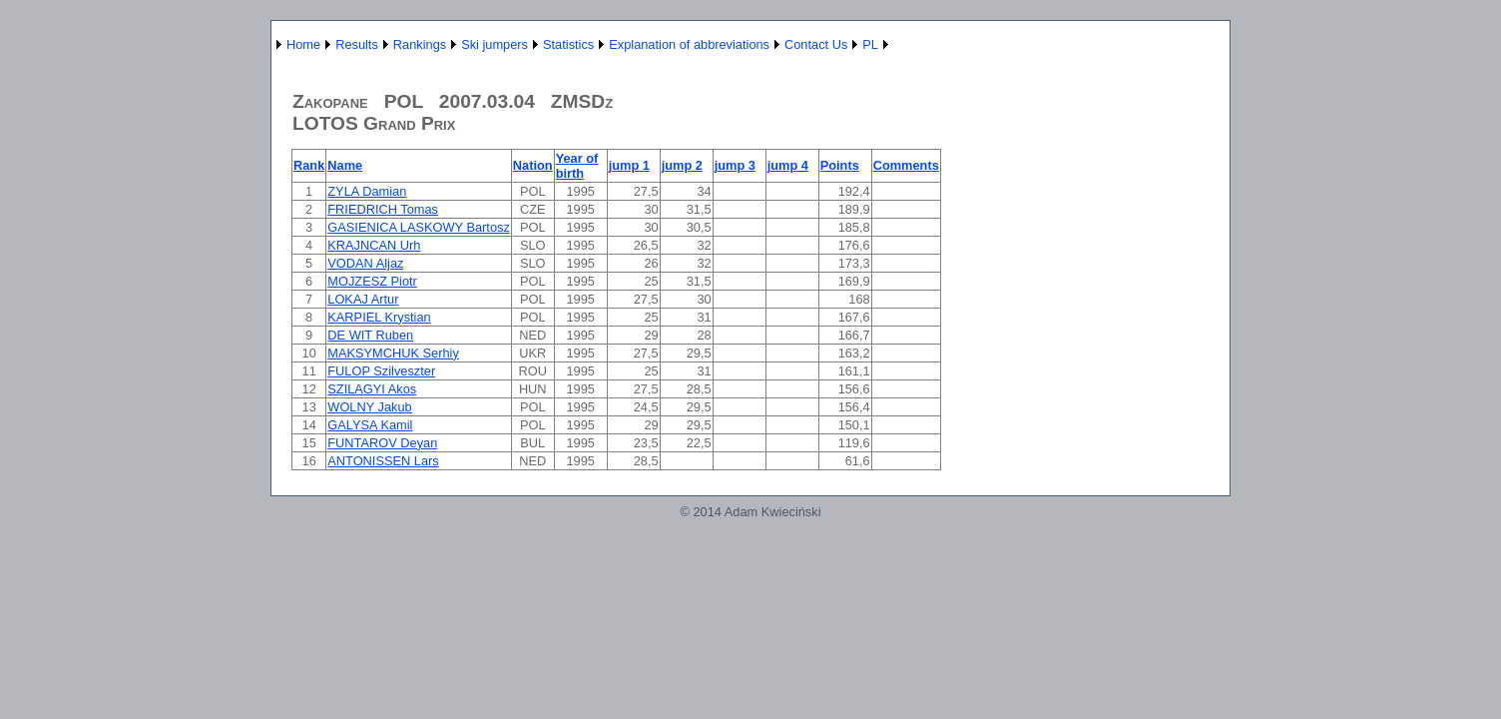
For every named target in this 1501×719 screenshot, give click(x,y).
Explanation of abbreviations (689, 44)
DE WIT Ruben (370, 335)
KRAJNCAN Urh (373, 245)
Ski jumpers (494, 44)
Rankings (419, 44)
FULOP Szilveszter (381, 370)
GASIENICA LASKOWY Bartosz (418, 227)
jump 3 (735, 165)
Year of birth (577, 166)
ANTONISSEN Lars (382, 460)
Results (356, 44)
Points (839, 165)
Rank (308, 165)
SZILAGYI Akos (371, 388)
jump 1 (629, 165)
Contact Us (815, 44)
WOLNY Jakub (369, 406)
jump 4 (787, 165)
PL (870, 44)
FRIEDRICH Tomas (382, 209)
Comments (906, 165)
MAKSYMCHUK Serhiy (393, 353)
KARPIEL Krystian (378, 317)
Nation (533, 165)
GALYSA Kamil (369, 424)
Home (303, 44)
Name (344, 165)
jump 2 (682, 165)
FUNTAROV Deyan (382, 442)
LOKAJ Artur (362, 299)
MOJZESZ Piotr (372, 281)
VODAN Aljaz (365, 263)
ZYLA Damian (366, 191)
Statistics (568, 44)
